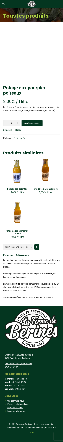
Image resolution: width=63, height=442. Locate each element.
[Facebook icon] (30, 432)
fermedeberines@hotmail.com (18, 363)
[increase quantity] (17, 123)
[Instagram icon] (33, 432)
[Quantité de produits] (11, 123)
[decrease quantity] (6, 123)
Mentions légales (15, 427)
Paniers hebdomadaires (18, 404)
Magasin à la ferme (16, 411)
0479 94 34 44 (11, 367)
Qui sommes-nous (15, 401)
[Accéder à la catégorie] (36, 247)
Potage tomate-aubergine (46, 189)
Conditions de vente (34, 427)
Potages (17, 130)
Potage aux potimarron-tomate (17, 232)
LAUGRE (52, 427)
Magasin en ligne (15, 407)
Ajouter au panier (32, 123)
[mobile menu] (59, 4)
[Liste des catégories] (18, 247)
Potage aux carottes (17, 189)
